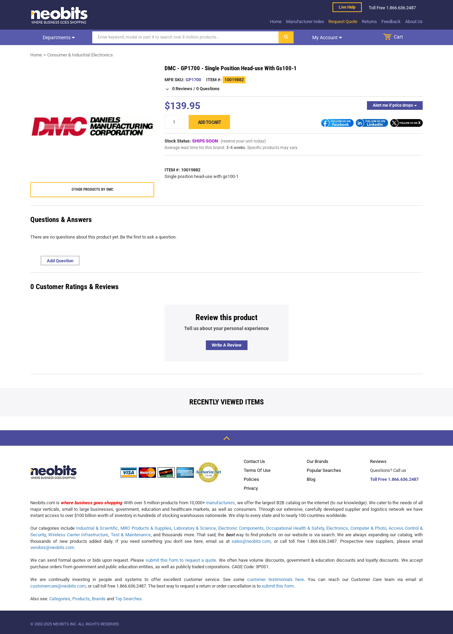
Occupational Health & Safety (295, 528)
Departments (59, 37)
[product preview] (92, 126)
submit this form (278, 586)
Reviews (378, 461)
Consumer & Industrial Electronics (80, 54)
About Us (414, 21)
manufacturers (220, 502)
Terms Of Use (257, 470)
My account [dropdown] (327, 37)
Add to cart (209, 122)
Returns (369, 21)
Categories (59, 598)
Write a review (227, 345)
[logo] (59, 15)
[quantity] (175, 122)
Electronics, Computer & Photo (356, 528)
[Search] (185, 37)
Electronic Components (241, 528)
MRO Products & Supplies (145, 528)
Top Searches (128, 598)
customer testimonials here (275, 579)
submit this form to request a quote (181, 560)
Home (276, 21)
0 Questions (208, 88)
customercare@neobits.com (58, 586)
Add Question (60, 260)
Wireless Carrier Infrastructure (78, 534)
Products (81, 598)
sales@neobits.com (251, 541)
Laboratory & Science (195, 528)
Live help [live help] (347, 7)
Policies (251, 479)
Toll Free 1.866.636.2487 (394, 479)
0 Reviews (182, 88)
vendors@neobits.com (52, 547)
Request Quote (342, 21)
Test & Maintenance (131, 534)
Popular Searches (324, 470)
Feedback (391, 21)
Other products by (92, 189)
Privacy (251, 488)
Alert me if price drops (395, 105)
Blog (311, 479)
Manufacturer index (305, 21)
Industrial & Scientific (97, 528)
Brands (99, 598)
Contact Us (254, 461)
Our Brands (317, 461)
